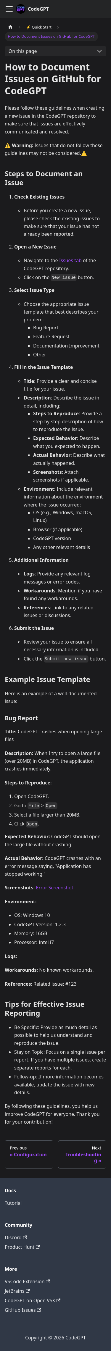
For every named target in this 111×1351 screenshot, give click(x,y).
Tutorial (13, 1203)
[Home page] (10, 27)
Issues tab (70, 260)
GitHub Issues (23, 1310)
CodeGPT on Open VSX (32, 1300)
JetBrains (17, 1291)
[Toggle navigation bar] (9, 8)
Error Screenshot (54, 887)
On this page (23, 51)
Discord (16, 1237)
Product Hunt (22, 1247)
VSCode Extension (27, 1281)
